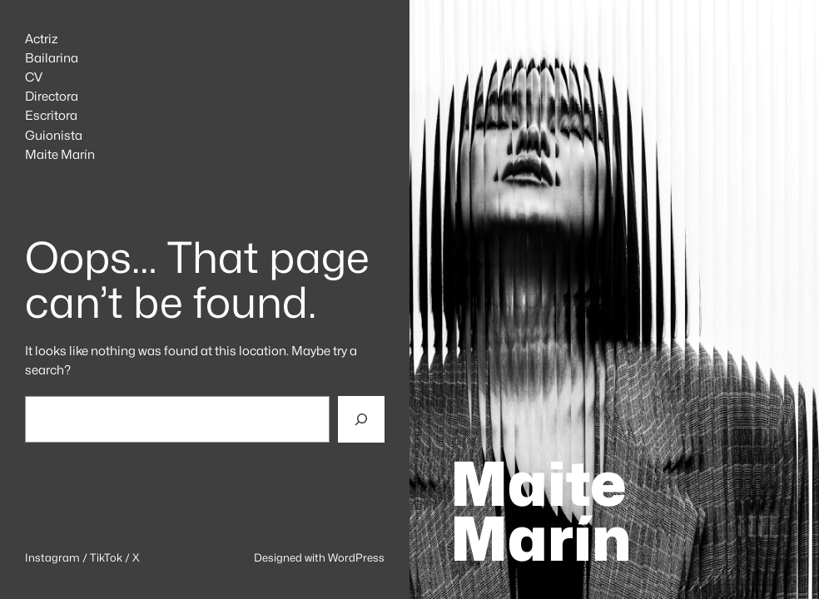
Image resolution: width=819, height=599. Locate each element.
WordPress (356, 557)
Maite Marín (541, 511)
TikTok (106, 557)
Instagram (52, 557)
